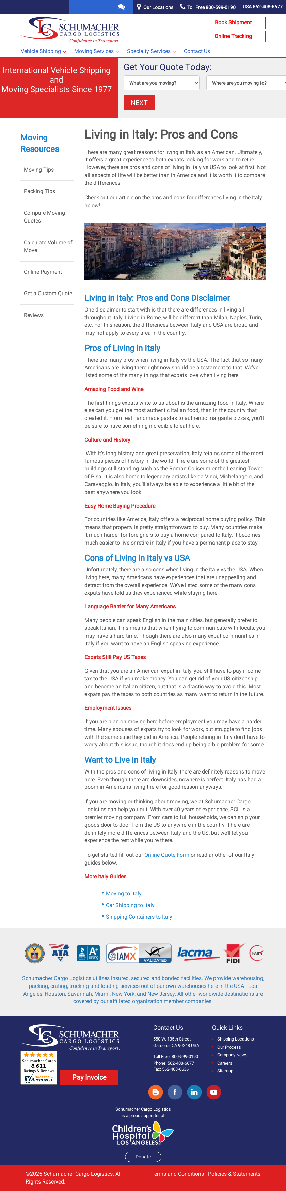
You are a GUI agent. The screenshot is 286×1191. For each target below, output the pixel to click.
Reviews (34, 315)
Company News (230, 1054)
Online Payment (43, 272)
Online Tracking (233, 36)
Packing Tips (39, 191)
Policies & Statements (234, 1174)
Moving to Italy (124, 893)
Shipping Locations (233, 1039)
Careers (222, 1063)
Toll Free (208, 7)
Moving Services (94, 51)
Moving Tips (39, 169)
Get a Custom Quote (48, 293)
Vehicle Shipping (41, 51)
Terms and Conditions (177, 1174)
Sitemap (222, 1070)
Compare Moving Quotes (44, 217)
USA (263, 7)
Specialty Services (149, 51)
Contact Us (197, 51)
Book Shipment (233, 22)
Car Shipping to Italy (130, 905)
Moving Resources (39, 143)
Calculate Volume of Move (48, 246)
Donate (143, 1156)
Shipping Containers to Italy (139, 916)
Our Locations (158, 7)
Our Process (226, 1047)
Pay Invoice (89, 1077)
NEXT (139, 103)
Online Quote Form (166, 855)
